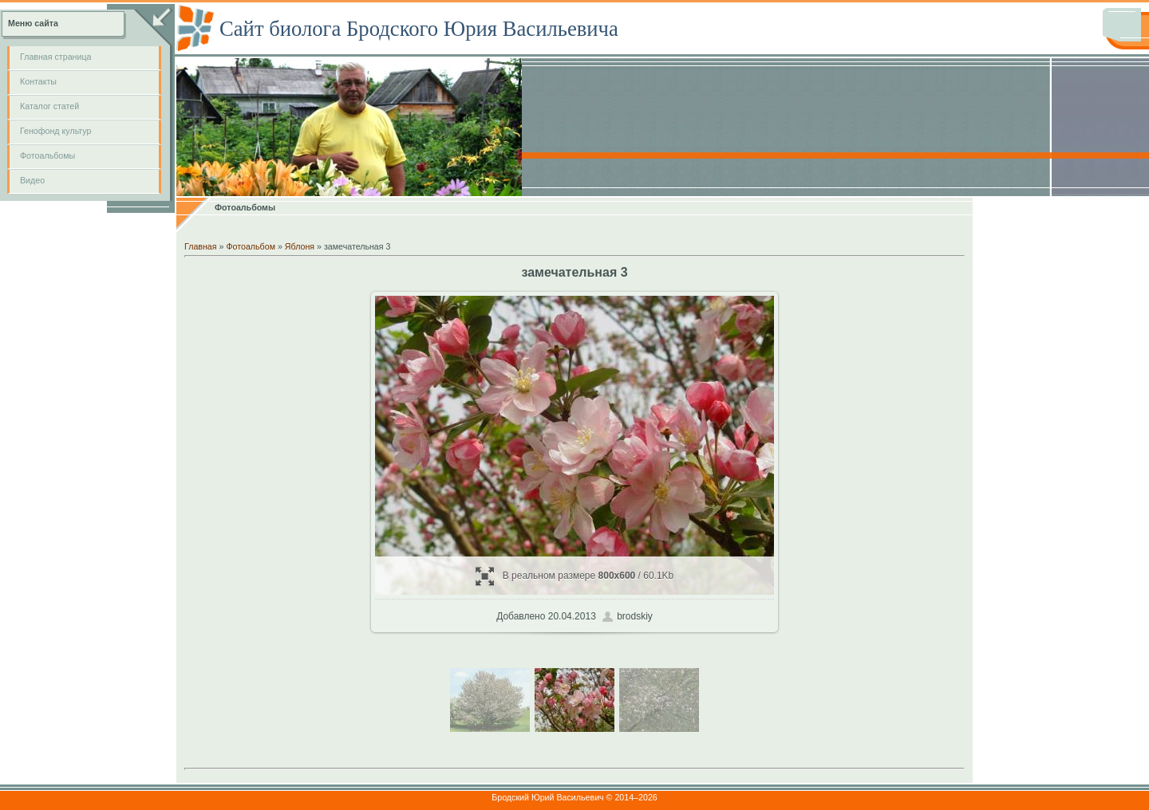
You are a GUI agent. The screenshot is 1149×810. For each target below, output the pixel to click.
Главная (200, 246)
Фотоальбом (250, 246)
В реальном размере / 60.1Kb (575, 576)
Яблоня (299, 246)
